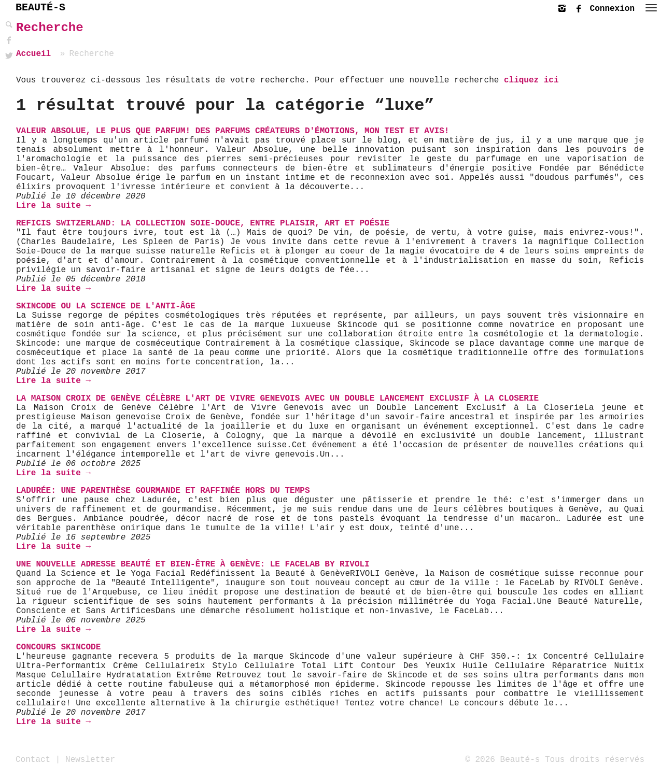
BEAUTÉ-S (40, 7)
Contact (33, 759)
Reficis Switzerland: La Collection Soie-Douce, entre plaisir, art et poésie (202, 223)
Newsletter (90, 759)
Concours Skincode (58, 647)
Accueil (33, 54)
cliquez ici (531, 80)
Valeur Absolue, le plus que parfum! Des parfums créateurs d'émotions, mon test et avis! (232, 131)
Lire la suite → (53, 205)
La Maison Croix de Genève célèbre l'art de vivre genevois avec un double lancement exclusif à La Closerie (277, 398)
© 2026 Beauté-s (502, 759)
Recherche (49, 28)
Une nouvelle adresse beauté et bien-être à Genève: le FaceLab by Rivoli (193, 564)
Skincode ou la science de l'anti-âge (105, 306)
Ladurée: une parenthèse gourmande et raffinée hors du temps (163, 490)
